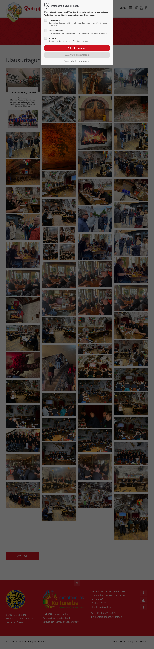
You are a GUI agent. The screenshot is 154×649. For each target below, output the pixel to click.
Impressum (84, 61)
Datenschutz (70, 61)
